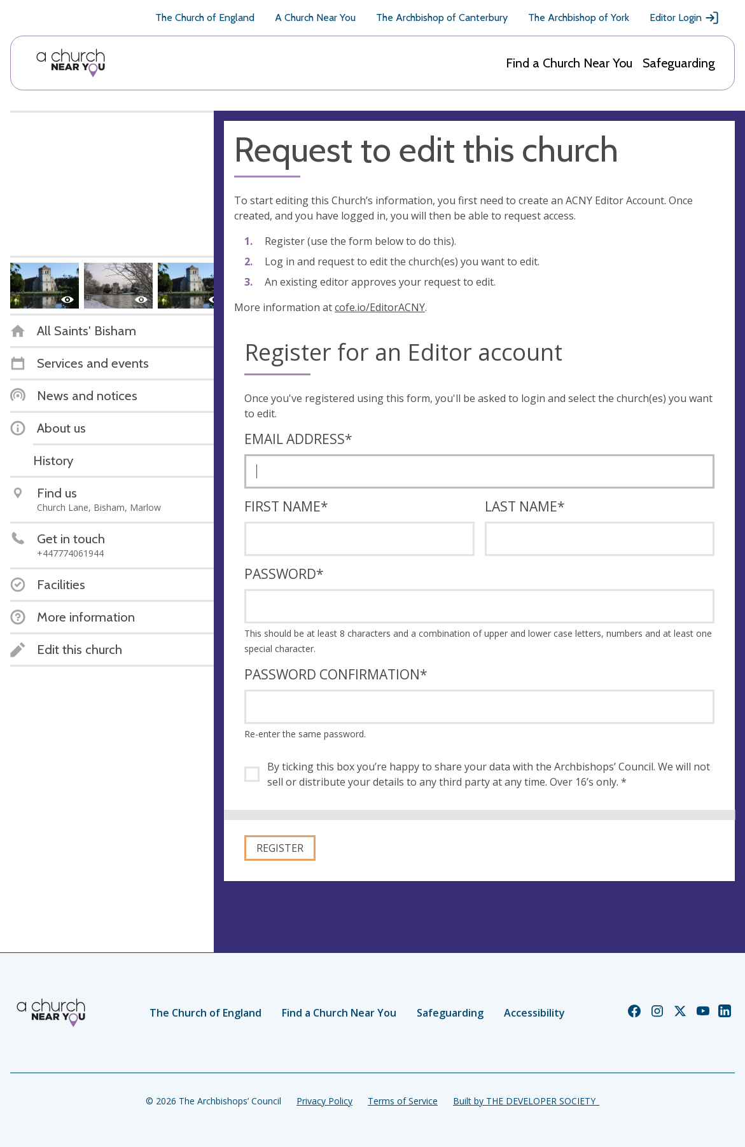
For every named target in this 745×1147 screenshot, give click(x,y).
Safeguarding (679, 63)
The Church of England (204, 17)
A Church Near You (315, 17)
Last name (525, 506)
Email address (298, 439)
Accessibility (534, 1013)
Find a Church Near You (569, 63)
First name (286, 506)
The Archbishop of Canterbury (442, 17)
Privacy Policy (324, 1101)
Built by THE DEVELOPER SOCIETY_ (526, 1101)
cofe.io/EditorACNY (380, 307)
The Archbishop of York (578, 17)
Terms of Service (403, 1101)
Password (284, 573)
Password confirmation (336, 674)
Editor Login (685, 17)
